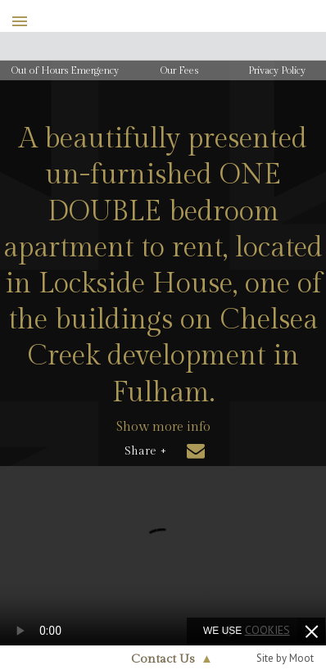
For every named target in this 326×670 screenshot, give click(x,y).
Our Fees (179, 70)
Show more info (163, 427)
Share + (145, 451)
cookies (267, 629)
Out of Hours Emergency (65, 70)
